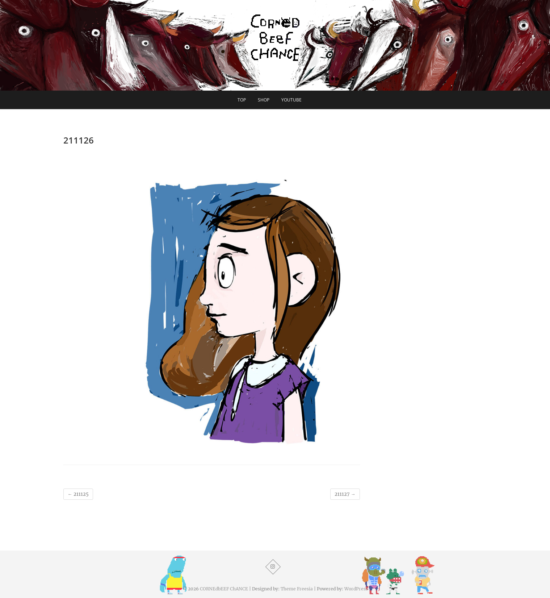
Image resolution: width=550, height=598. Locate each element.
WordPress (356, 588)
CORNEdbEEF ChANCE (224, 588)
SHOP (263, 100)
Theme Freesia (297, 588)
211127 (345, 494)
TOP (242, 100)
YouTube (291, 100)
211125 (78, 494)
